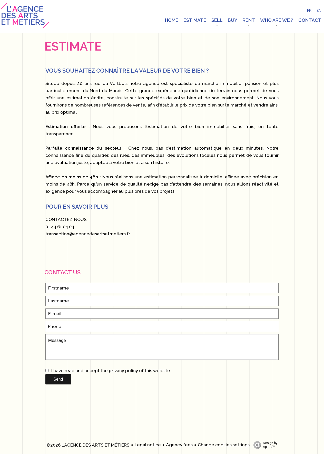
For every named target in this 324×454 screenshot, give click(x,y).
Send (58, 379)
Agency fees (179, 444)
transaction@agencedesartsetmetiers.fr (87, 233)
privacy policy (123, 370)
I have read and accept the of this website (110, 370)
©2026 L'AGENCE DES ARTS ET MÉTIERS (88, 445)
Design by (264, 445)
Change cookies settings (224, 444)
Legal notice (148, 444)
